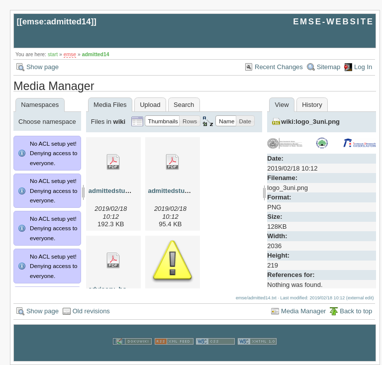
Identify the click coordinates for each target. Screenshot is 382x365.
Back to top (356, 311)
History (312, 104)
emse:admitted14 (56, 21)
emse (70, 54)
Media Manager (303, 311)
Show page (42, 67)
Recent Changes (279, 67)
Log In (363, 67)
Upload (150, 104)
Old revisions (91, 311)
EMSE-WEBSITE (333, 21)
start (53, 54)
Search (184, 104)
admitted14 (95, 54)
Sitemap (329, 67)
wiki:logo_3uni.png (310, 121)
